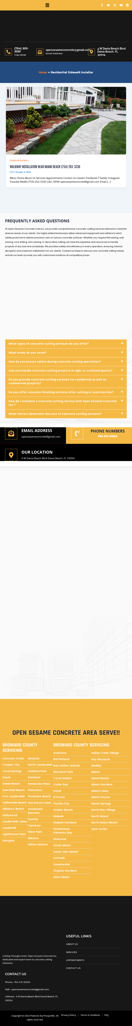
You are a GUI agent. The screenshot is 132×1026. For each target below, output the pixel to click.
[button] (47, 5)
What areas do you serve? (28, 352)
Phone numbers (107, 430)
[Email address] (11, 433)
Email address (37, 430)
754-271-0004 (107, 436)
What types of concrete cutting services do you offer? (50, 343)
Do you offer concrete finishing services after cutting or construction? (62, 392)
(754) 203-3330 (21, 50)
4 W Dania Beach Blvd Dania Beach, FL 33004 (48, 458)
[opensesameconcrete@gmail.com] (39, 51)
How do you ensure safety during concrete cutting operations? (56, 361)
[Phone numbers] (77, 433)
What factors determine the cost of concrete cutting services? (56, 413)
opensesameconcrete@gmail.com (68, 50)
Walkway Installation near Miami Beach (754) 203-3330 (45, 166)
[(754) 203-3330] (8, 51)
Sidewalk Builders (19, 160)
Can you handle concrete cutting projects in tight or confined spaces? (62, 370)
